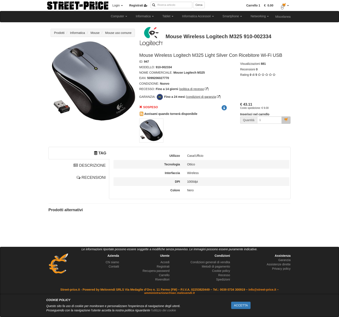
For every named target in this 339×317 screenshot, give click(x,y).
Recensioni (247, 69)
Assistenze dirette (279, 264)
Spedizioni (223, 279)
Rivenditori (162, 279)
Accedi (165, 262)
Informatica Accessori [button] (198, 16)
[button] (268, 5)
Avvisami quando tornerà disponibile (168, 113)
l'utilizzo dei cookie (163, 310)
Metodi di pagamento (216, 266)
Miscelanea (283, 16)
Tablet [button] (167, 16)
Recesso (224, 275)
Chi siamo (112, 262)
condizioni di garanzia (201, 96)
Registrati (163, 266)
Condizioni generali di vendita (210, 262)
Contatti (114, 266)
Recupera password (156, 271)
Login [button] (117, 5)
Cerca (198, 4)
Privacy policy (281, 268)
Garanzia (284, 260)
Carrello (164, 275)
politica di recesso (192, 89)
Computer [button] (119, 16)
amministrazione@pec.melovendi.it (169, 293)
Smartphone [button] (232, 16)
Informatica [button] (145, 16)
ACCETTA (241, 305)
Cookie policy (221, 271)
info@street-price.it (262, 289)
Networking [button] (260, 16)
